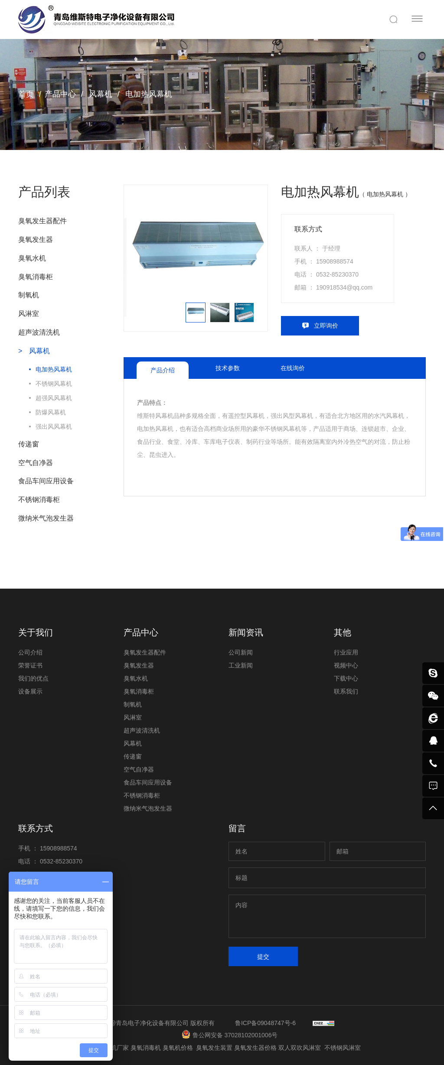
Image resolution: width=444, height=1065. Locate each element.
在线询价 (293, 368)
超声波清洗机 (39, 332)
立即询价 (326, 325)
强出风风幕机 (54, 426)
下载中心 (346, 678)
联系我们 (346, 691)
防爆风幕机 (51, 412)
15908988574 (334, 261)
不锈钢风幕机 (54, 383)
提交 (263, 956)
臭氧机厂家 (114, 1047)
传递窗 (28, 444)
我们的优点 (33, 678)
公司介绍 (30, 652)
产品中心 (60, 94)
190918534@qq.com (344, 287)
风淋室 (28, 313)
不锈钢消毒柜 (39, 499)
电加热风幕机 (147, 94)
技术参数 (227, 368)
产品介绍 (162, 370)
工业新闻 (241, 665)
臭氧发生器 (35, 239)
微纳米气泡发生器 (46, 518)
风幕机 (99, 94)
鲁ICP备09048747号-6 (265, 1022)
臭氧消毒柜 (35, 276)
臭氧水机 (32, 258)
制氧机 (28, 295)
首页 (26, 94)
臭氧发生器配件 (42, 221)
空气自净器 (35, 462)
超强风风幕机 (54, 397)
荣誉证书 (30, 665)
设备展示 (30, 691)
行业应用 (346, 652)
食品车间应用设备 (46, 481)
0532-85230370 (337, 274)
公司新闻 (241, 652)
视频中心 (346, 665)
